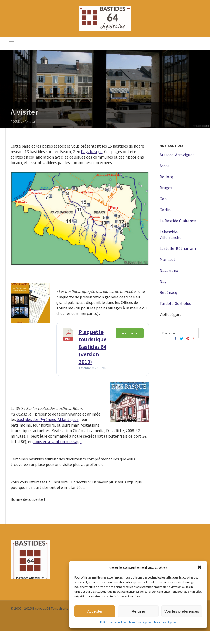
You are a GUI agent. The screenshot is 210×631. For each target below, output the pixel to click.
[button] (199, 567)
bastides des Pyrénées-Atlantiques (48, 419)
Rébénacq (168, 292)
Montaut (167, 259)
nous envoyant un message (57, 441)
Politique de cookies (113, 622)
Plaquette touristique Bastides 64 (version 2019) (92, 346)
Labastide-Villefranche (170, 234)
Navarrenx (169, 270)
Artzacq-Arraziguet (177, 154)
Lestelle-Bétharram (178, 248)
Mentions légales (140, 622)
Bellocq (166, 176)
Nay (163, 281)
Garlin (165, 209)
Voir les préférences (181, 611)
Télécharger (129, 333)
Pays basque (92, 151)
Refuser (138, 611)
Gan (163, 198)
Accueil (16, 122)
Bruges (166, 187)
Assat (165, 165)
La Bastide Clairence (178, 220)
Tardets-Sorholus (175, 303)
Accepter (95, 611)
